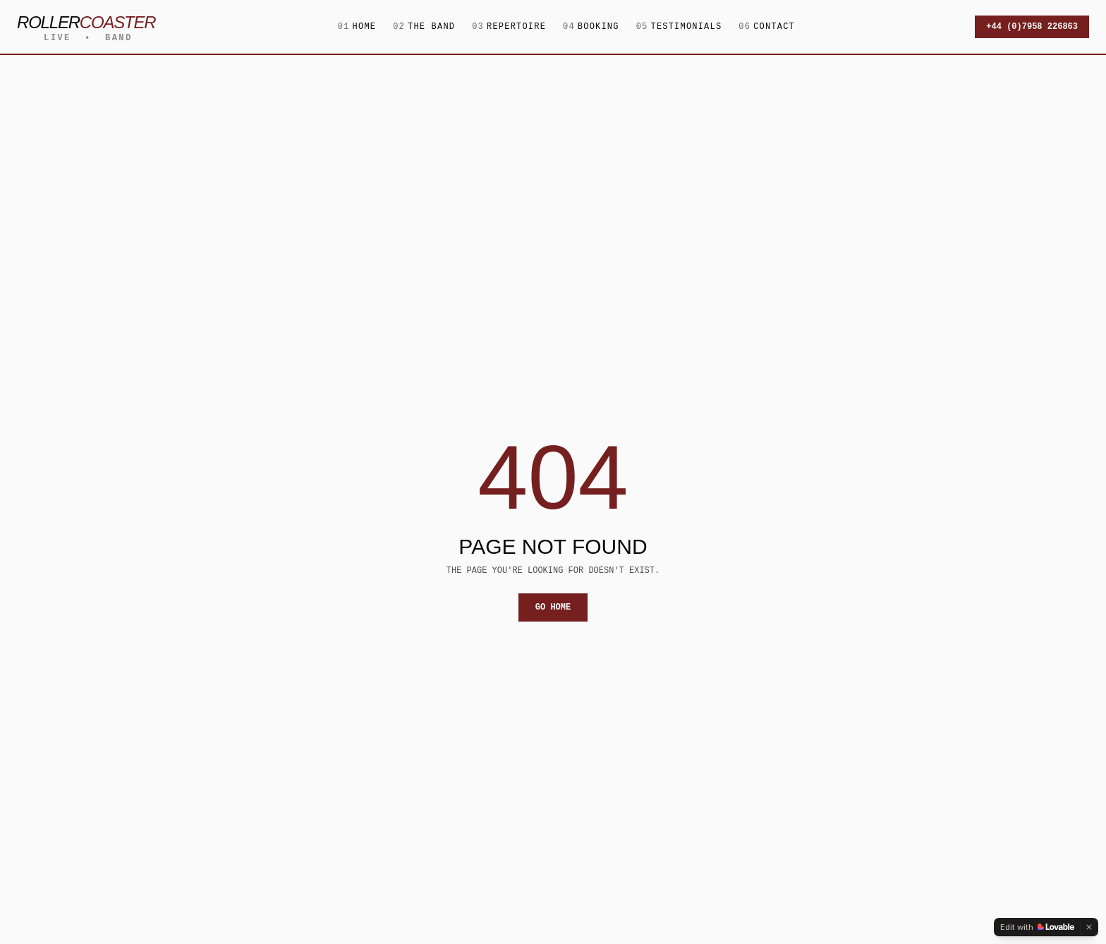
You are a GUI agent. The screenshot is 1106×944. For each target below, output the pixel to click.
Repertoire (509, 26)
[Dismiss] (1089, 927)
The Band (424, 26)
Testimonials (679, 26)
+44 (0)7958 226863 (1032, 26)
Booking (591, 26)
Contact (767, 26)
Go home (553, 607)
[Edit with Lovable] (1037, 927)
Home (357, 26)
